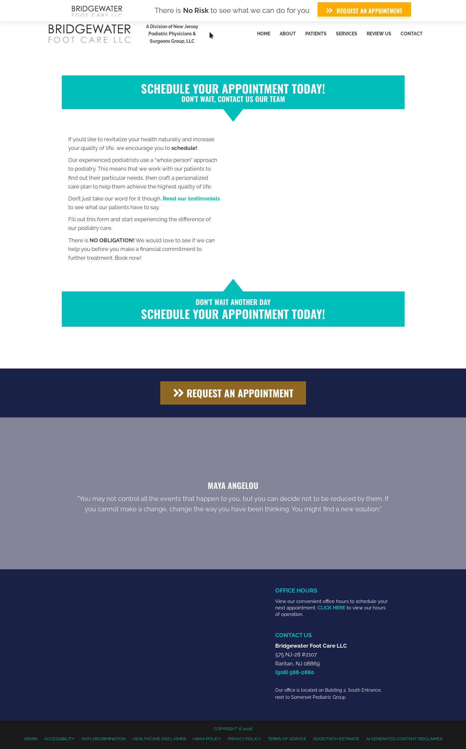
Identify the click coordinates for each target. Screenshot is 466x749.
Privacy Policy (244, 738)
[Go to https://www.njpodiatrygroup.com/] (179, 35)
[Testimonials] (233, 496)
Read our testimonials (191, 198)
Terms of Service (286, 738)
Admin (31, 738)
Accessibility (59, 738)
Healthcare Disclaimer (159, 738)
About (288, 33)
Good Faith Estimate (336, 738)
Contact (412, 33)
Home (263, 33)
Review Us (379, 33)
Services (346, 33)
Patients (316, 33)
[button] (233, 392)
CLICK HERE (331, 608)
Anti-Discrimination (103, 738)
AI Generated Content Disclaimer (404, 738)
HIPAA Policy (207, 738)
